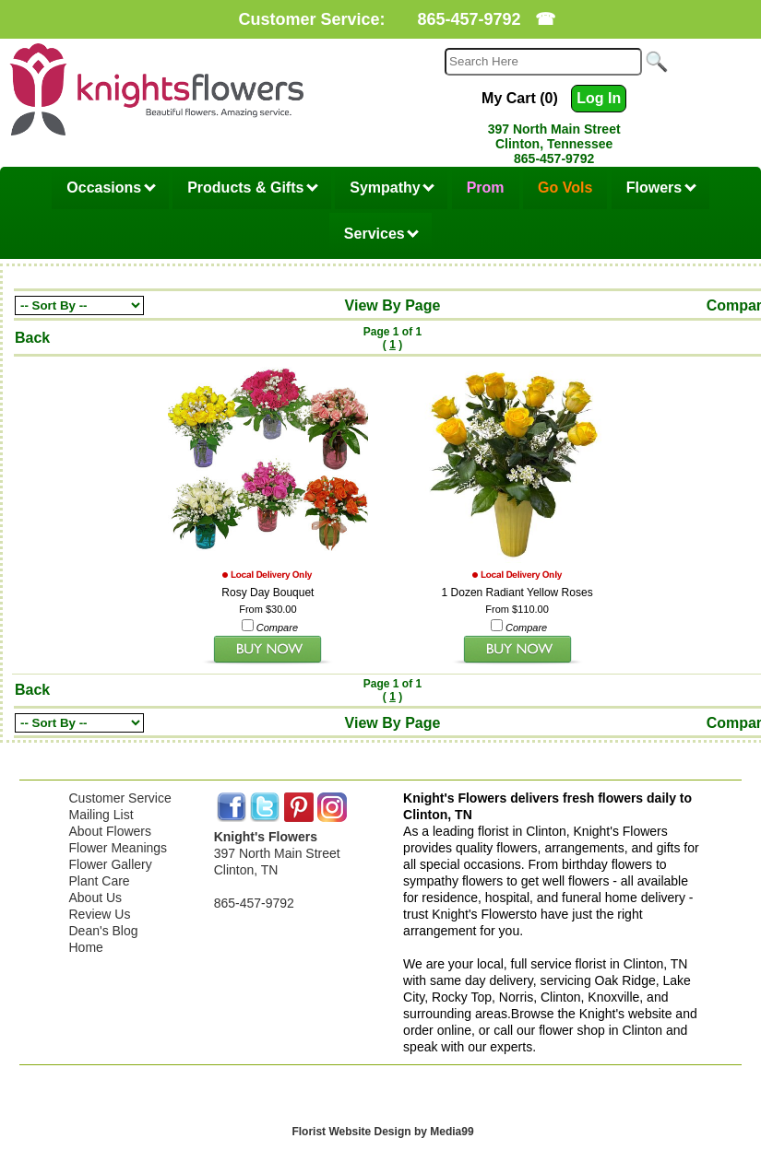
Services (381, 233)
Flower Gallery (110, 864)
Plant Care (99, 881)
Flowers (661, 187)
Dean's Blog (103, 930)
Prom (486, 187)
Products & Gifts (252, 187)
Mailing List (101, 814)
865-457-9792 (468, 19)
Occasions (110, 187)
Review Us (100, 914)
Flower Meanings (118, 847)
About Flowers (110, 831)
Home (86, 947)
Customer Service (120, 798)
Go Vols (565, 187)
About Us (96, 897)
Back (32, 338)
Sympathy (392, 187)
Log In (599, 98)
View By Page (393, 305)
